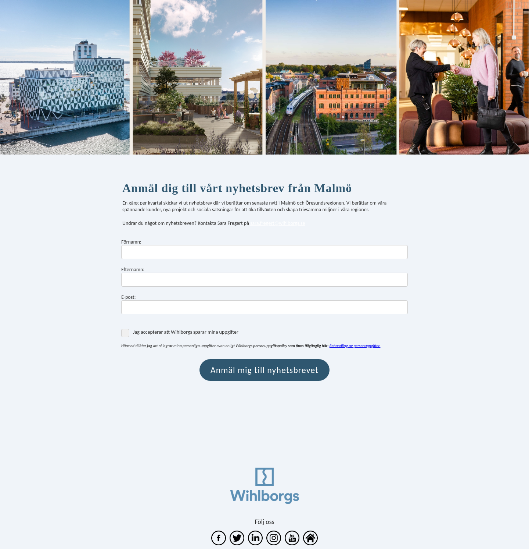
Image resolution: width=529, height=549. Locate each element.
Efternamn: (132, 269)
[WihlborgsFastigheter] (292, 543)
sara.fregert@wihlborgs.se (277, 223)
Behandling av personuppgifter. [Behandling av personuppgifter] (355, 345)
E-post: (128, 297)
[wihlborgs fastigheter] (255, 543)
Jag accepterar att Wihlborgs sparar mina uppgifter (179, 332)
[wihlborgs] (218, 543)
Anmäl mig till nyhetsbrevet (264, 370)
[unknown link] (273, 543)
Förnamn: (131, 242)
